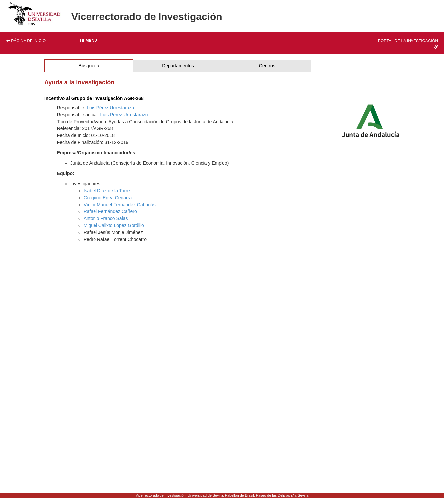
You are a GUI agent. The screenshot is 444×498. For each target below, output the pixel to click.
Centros (267, 65)
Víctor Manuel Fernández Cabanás (120, 204)
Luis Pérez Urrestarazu (110, 107)
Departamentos (178, 65)
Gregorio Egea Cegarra (108, 197)
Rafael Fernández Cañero (110, 211)
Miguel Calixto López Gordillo (114, 225)
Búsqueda (89, 65)
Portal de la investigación (408, 44)
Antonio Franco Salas (106, 218)
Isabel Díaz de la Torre (107, 190)
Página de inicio (26, 41)
